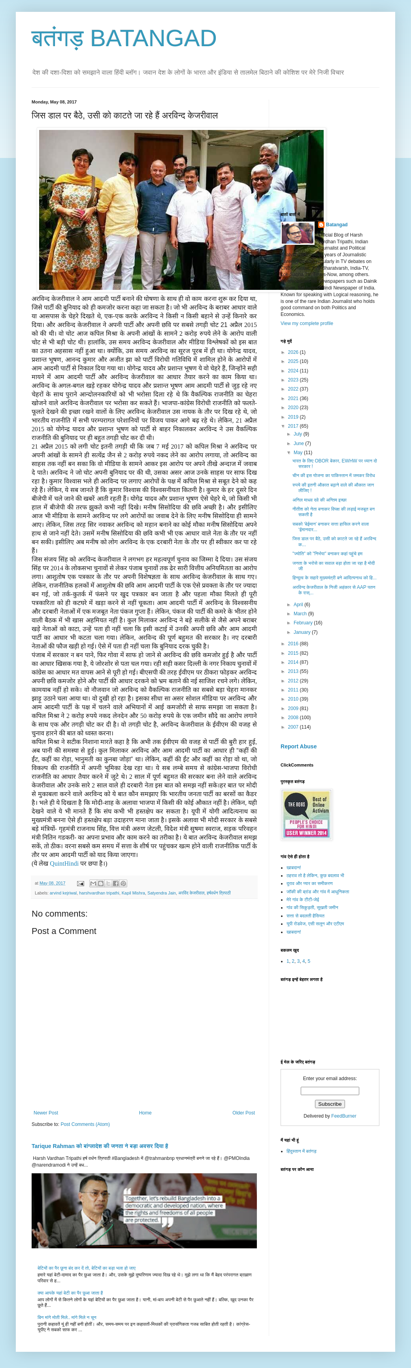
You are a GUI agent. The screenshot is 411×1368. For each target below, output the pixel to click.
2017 (294, 426)
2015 (294, 653)
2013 (294, 671)
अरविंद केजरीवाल (191, 893)
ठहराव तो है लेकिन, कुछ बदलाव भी (315, 875)
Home (145, 1113)
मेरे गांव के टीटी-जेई (303, 899)
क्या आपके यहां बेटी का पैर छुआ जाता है (70, 1293)
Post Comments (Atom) (85, 1124)
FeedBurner (343, 1116)
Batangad (337, 224)
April (299, 604)
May (299, 452)
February (304, 623)
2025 (294, 361)
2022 (294, 389)
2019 (294, 417)
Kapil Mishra (133, 893)
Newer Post (46, 1113)
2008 (294, 717)
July (299, 434)
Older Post (243, 1113)
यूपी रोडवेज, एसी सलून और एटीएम (315, 923)
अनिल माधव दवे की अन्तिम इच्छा (319, 500)
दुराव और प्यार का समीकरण (310, 883)
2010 (294, 699)
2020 (294, 407)
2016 (294, 643)
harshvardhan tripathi (99, 893)
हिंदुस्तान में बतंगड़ (302, 1151)
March (301, 613)
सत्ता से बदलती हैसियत (305, 916)
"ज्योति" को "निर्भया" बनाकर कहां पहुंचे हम (327, 553)
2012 (294, 681)
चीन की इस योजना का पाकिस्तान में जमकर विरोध (333, 475)
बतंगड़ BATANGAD (124, 38)
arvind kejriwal (63, 893)
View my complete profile (307, 323)
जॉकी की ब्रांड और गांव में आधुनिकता (318, 891)
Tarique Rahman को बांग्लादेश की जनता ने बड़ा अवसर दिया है (100, 1146)
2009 (294, 708)
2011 (294, 690)
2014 (294, 662)
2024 (294, 371)
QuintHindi (64, 863)
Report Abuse (299, 746)
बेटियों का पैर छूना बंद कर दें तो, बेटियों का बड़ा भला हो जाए (87, 1268)
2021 (294, 398)
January (303, 632)
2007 (294, 727)
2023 (294, 380)
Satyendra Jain (161, 893)
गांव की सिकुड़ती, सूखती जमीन (312, 907)
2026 (294, 352)
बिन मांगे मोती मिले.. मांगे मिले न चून (67, 1317)
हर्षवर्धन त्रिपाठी (218, 893)
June (299, 443)
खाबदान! (294, 867)
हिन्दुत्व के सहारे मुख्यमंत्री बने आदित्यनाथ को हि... (334, 578)
